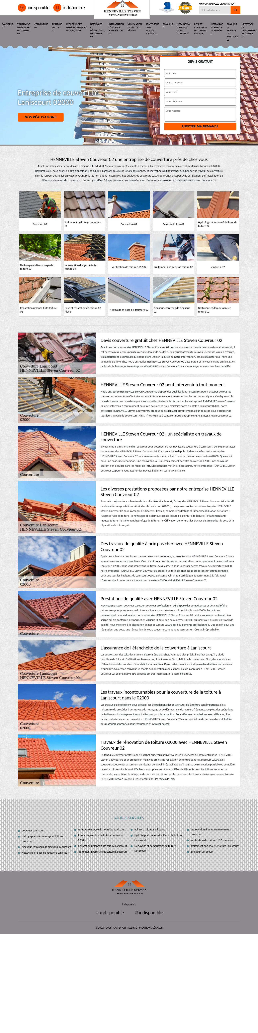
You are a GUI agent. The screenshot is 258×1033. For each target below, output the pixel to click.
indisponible (33, 8)
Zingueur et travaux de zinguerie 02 (232, 32)
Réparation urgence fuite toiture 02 (183, 29)
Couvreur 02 (7, 26)
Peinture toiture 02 (57, 27)
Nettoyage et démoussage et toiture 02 (249, 30)
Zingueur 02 (168, 26)
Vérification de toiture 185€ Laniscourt (213, 840)
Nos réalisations (41, 117)
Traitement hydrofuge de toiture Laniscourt (102, 851)
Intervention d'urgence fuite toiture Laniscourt (211, 832)
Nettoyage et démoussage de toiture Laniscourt (155, 848)
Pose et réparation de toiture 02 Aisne (200, 29)
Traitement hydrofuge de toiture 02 (23, 29)
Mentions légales (150, 927)
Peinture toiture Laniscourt (150, 829)
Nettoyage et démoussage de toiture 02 (97, 30)
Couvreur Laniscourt (33, 830)
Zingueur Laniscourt (202, 851)
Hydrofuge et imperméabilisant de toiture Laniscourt (158, 838)
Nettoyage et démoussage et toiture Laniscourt (42, 839)
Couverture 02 (41, 26)
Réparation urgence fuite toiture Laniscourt (102, 846)
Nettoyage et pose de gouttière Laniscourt (46, 852)
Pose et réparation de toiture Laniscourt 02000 (100, 838)
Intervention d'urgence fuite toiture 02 (116, 29)
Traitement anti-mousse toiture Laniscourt (215, 846)
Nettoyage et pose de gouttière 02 (217, 29)
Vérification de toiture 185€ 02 (135, 27)
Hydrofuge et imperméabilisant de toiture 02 (76, 27)
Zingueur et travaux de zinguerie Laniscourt (46, 847)
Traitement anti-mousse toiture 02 (152, 29)
